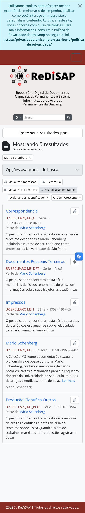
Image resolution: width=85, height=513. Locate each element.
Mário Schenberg (32, 228)
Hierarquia (51, 182)
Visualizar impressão (20, 182)
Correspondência (22, 211)
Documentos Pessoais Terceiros (35, 261)
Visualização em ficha (20, 190)
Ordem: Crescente (65, 197)
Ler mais (68, 380)
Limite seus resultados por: (43, 133)
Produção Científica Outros (31, 400)
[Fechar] (80, 5)
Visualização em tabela (58, 190)
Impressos (15, 302)
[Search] (44, 117)
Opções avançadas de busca (32, 169)
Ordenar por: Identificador (28, 197)
